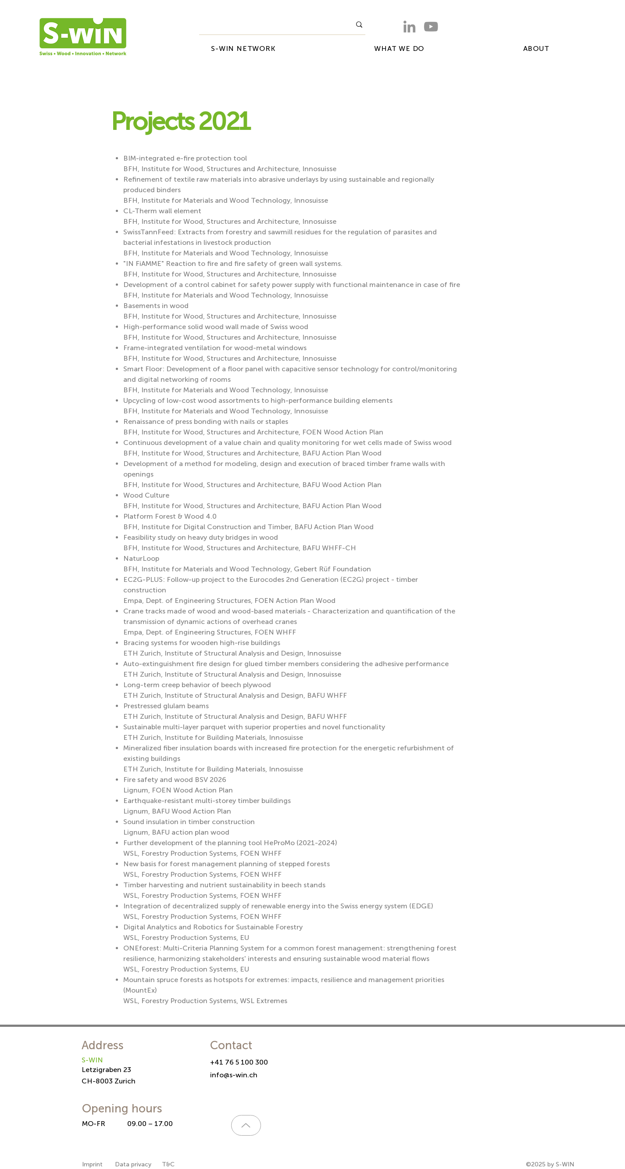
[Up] (246, 1125)
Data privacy (133, 1164)
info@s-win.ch (233, 1075)
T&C (168, 1164)
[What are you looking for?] (268, 24)
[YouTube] (430, 26)
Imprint (93, 1164)
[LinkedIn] (409, 26)
